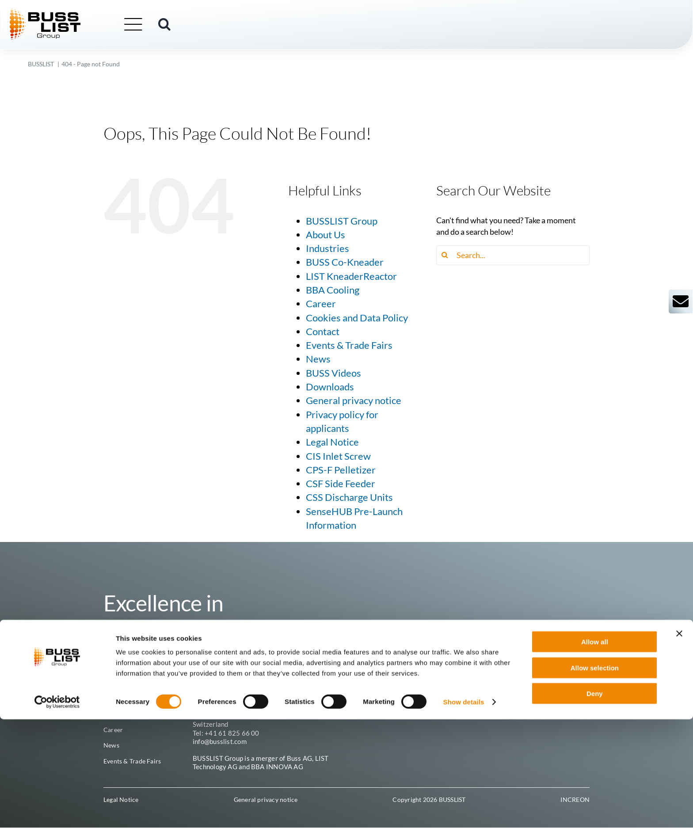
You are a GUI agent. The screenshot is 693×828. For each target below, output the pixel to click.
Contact (322, 331)
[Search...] (513, 255)
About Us (325, 234)
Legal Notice (332, 442)
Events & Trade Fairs (349, 345)
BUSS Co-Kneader (345, 262)
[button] (183, 25)
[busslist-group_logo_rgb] (63, 14)
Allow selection (595, 776)
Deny (594, 802)
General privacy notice (353, 400)
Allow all (594, 750)
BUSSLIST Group (341, 221)
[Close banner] (679, 742)
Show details (463, 810)
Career (321, 303)
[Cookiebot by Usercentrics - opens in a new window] (57, 810)
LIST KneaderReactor (351, 276)
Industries (327, 248)
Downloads (330, 387)
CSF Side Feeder (340, 483)
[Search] (446, 255)
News (318, 359)
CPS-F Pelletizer (341, 470)
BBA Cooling (332, 290)
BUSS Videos (333, 373)
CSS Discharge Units (349, 497)
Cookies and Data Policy (357, 318)
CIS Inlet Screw (338, 456)
